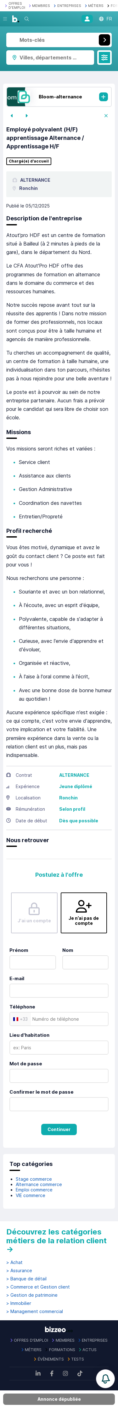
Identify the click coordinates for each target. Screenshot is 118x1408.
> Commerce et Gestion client (38, 1286)
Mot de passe (25, 1063)
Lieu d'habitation (29, 1035)
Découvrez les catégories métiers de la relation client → (56, 1240)
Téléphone (22, 1006)
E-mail (16, 978)
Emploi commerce (34, 1189)
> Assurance (19, 1270)
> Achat (14, 1262)
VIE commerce (30, 1195)
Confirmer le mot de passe (41, 1092)
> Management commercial (34, 1311)
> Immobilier (18, 1303)
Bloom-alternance (60, 97)
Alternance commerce (39, 1184)
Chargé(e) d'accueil (29, 161)
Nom (67, 950)
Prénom (18, 950)
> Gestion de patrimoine (32, 1295)
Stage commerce (34, 1179)
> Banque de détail (26, 1278)
